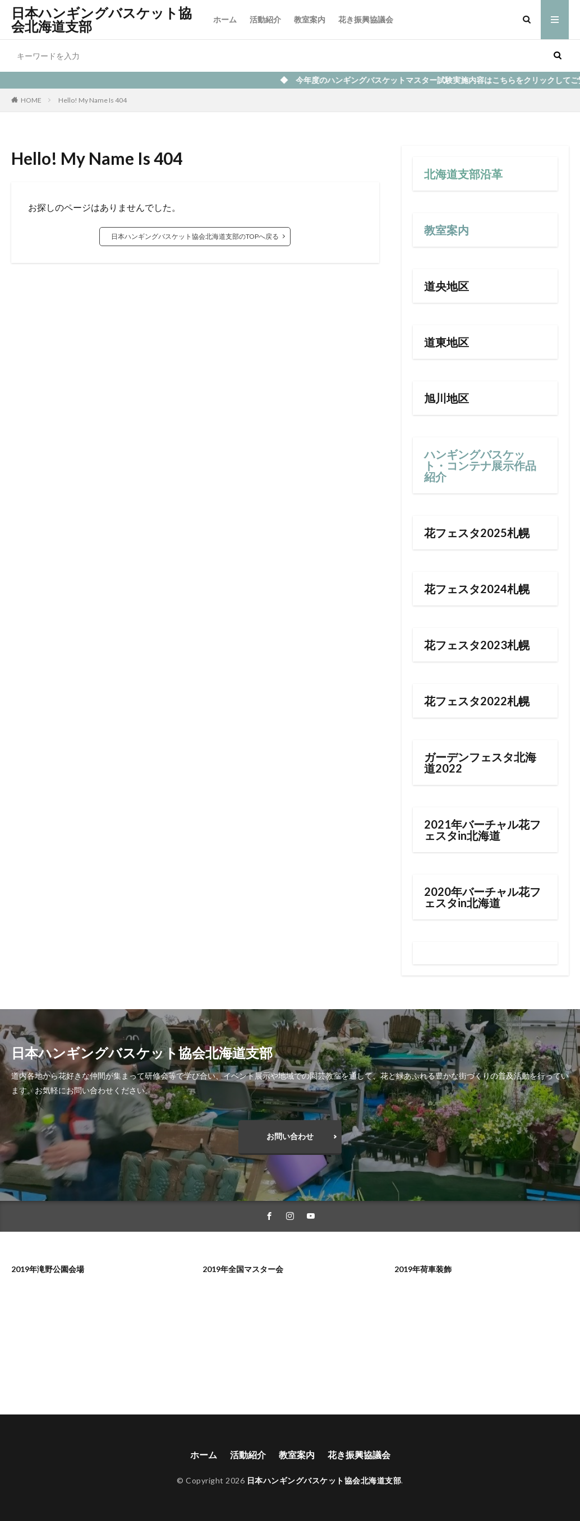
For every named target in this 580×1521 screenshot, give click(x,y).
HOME (31, 100)
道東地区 (446, 342)
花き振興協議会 (365, 19)
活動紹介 (265, 19)
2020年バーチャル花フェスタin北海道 (482, 897)
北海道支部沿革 (463, 174)
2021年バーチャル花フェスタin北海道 (482, 829)
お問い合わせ (290, 1136)
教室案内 (309, 19)
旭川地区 (446, 398)
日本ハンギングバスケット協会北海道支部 (101, 19)
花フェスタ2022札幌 (477, 701)
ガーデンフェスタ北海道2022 (480, 762)
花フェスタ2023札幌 (477, 644)
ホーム (225, 19)
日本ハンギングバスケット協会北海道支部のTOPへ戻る (195, 236)
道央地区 (446, 286)
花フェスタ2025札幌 (477, 532)
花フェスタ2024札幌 (477, 588)
